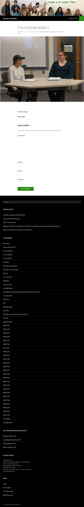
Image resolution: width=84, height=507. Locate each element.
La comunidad (7, 296)
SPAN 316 (6, 381)
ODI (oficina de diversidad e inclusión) (15, 314)
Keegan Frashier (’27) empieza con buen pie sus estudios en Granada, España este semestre (32, 226)
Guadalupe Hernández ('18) (11, 440)
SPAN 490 (6, 415)
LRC (4, 303)
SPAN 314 (6, 378)
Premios (5, 318)
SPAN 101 (6, 325)
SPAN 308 (6, 374)
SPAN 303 (6, 366)
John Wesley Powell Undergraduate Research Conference (21, 292)
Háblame (6, 281)
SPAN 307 (6, 370)
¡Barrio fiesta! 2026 (9, 222)
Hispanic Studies (10, 18)
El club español (8, 251)
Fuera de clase (7, 277)
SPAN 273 (6, 355)
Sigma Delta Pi (7, 322)
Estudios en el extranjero (11, 269)
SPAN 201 (6, 333)
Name (20, 162)
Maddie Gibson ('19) (9, 436)
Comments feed (8, 491)
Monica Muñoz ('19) (9, 447)
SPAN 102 (6, 329)
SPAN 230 (6, 344)
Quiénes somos (73, 18)
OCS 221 (6, 310)
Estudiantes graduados (10, 266)
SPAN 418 (6, 407)
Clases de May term (9, 247)
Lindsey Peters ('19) (9, 443)
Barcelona (6, 243)
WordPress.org (8, 495)
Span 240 (6, 348)
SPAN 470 (6, 411)
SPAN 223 (6, 340)
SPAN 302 (6, 363)
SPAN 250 (6, 351)
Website (21, 179)
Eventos (5, 273)
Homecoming (7, 284)
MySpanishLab (7, 307)
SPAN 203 (6, 337)
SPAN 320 (6, 385)
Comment (22, 135)
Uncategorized (7, 422)
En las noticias (7, 258)
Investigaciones (8, 288)
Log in (5, 484)
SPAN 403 (6, 404)
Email (20, 171)
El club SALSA (7, 254)
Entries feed (7, 487)
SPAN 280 (6, 359)
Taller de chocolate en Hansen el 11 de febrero (18, 230)
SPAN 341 (6, 396)
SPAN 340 (6, 393)
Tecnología (6, 419)
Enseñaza (6, 262)
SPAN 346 (6, 400)
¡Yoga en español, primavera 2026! (14, 215)
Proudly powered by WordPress (11, 504)
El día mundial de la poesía (11, 219)
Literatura (6, 299)
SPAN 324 (6, 389)
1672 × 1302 (34, 32)
